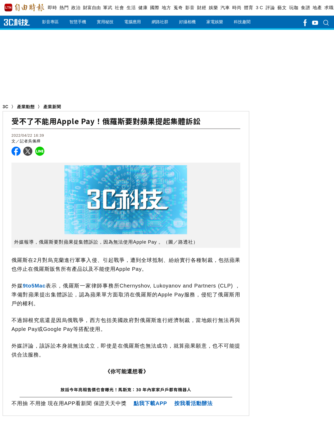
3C (5, 107)
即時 (52, 7)
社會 (119, 7)
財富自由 (91, 7)
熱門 (64, 7)
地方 (166, 7)
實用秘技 (105, 22)
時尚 (236, 7)
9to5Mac (34, 286)
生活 (131, 7)
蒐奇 (178, 7)
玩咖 (293, 7)
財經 (201, 7)
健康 (142, 7)
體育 (248, 7)
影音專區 (50, 22)
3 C (259, 7)
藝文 (282, 7)
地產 (317, 7)
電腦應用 (132, 22)
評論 (270, 7)
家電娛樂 (214, 22)
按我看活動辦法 (193, 403)
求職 (328, 7)
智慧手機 (77, 22)
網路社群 (160, 22)
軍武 (107, 7)
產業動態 (26, 107)
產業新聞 (52, 107)
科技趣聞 (242, 22)
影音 (189, 7)
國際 (154, 7)
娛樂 (213, 7)
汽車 (225, 7)
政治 (75, 7)
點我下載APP (150, 403)
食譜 (305, 7)
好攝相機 (187, 22)
